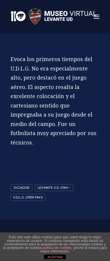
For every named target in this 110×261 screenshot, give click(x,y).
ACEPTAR (55, 257)
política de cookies (57, 248)
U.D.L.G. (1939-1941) (28, 197)
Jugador (21, 188)
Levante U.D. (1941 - (54, 188)
